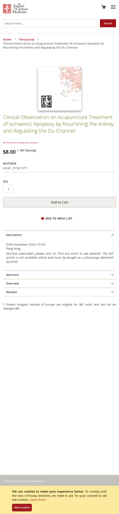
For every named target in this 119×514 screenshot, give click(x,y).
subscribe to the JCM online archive (61, 274)
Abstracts (12, 262)
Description (14, 223)
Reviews (11, 329)
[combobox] (50, 23)
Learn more (37, 500)
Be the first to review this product (20, 130)
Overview (12, 304)
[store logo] (15, 8)
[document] (59, 500)
